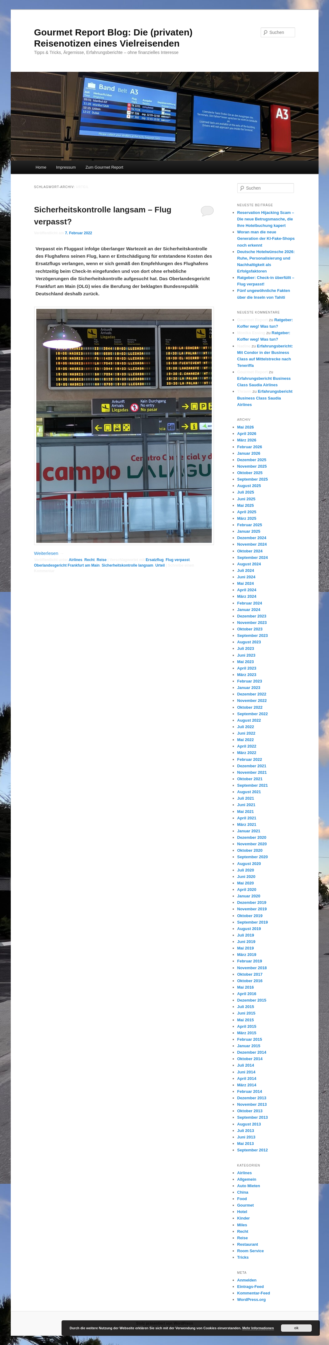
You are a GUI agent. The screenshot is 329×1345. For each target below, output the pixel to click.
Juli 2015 (245, 1006)
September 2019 (252, 922)
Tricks (243, 1257)
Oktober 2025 (250, 472)
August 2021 (249, 791)
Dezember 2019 (252, 902)
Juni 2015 (246, 1013)
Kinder (243, 1218)
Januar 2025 (248, 531)
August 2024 (249, 564)
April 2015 (246, 1026)
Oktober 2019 (250, 915)
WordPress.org (251, 1299)
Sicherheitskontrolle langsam (127, 565)
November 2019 (252, 909)
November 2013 (252, 1104)
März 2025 (246, 518)
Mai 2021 (245, 811)
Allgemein (246, 1179)
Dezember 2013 (252, 1098)
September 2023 (252, 635)
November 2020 (252, 844)
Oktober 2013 (250, 1111)
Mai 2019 (245, 948)
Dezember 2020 (252, 837)
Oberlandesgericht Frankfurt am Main (67, 565)
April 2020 (246, 889)
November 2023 (252, 622)
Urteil (160, 565)
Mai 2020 (245, 883)
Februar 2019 (249, 961)
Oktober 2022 (250, 707)
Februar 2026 (249, 447)
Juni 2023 (246, 655)
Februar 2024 (249, 603)
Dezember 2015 (252, 1000)
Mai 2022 (245, 739)
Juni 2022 (246, 733)
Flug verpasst (178, 560)
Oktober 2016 (250, 980)
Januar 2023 (248, 687)
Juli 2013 (245, 1130)
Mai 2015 (245, 1020)
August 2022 (249, 720)
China (242, 1192)
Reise (101, 560)
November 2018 (252, 968)
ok (296, 1328)
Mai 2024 (245, 583)
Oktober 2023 (250, 629)
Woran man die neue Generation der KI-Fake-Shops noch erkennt (266, 238)
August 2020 (249, 863)
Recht (89, 560)
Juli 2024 (245, 570)
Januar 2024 (248, 609)
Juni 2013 (246, 1137)
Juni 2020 (246, 876)
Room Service (250, 1251)
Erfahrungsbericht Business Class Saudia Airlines (265, 398)
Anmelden (247, 1280)
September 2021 (252, 785)
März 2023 (246, 674)
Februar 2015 (249, 1039)
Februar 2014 (249, 1091)
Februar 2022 (249, 759)
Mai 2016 (245, 987)
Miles (242, 1225)
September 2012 (252, 1150)
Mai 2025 (245, 505)
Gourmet (245, 1205)
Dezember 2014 (252, 1052)
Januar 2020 (248, 896)
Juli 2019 (245, 935)
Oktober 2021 (250, 779)
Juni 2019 (246, 941)
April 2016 (246, 993)
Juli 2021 (245, 798)
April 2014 (246, 1078)
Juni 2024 (246, 577)
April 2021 (246, 818)
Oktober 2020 (250, 850)
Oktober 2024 (250, 551)
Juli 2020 (245, 870)
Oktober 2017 (250, 974)
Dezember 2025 (252, 459)
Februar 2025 (249, 525)
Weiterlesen (49, 553)
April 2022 (246, 746)
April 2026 (246, 433)
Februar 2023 (249, 681)
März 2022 (246, 752)
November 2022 (252, 700)
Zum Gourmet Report (104, 167)
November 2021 (252, 772)
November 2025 (252, 466)
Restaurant (247, 1244)
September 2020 (252, 857)
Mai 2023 (245, 661)
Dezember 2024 (252, 537)
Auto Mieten (248, 1185)
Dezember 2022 (252, 694)
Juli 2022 (245, 726)
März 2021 (246, 824)
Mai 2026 (245, 427)
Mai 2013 (245, 1143)
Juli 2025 (245, 492)
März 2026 (246, 440)
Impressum (66, 167)
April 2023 (246, 668)
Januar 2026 (248, 453)
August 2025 (249, 485)
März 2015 (246, 1033)
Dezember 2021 (252, 766)
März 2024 (246, 596)
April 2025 (246, 512)
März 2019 (246, 954)
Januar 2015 (248, 1046)
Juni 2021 (246, 804)
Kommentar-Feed (253, 1293)
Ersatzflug (155, 560)
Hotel (242, 1211)
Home (41, 167)
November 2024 (252, 544)
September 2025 (252, 479)
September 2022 (252, 713)
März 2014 (246, 1085)
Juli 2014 (245, 1065)
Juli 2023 (245, 648)
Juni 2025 (246, 499)
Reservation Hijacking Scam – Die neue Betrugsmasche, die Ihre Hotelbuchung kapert (265, 219)
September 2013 (252, 1117)
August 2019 (249, 928)
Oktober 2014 (250, 1058)
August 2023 (249, 642)
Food (242, 1198)
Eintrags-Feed (250, 1286)
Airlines (75, 560)
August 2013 (249, 1124)
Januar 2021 (248, 831)
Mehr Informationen (258, 1328)
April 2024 (246, 590)
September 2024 (252, 557)
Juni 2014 (246, 1072)
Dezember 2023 (252, 616)
